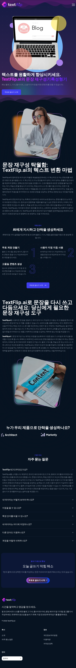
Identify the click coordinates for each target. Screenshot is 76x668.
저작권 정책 (48, 644)
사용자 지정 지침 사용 (51, 247)
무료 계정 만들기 (11, 247)
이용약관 (47, 639)
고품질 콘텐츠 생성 (12, 264)
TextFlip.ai (11, 621)
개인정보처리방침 (50, 635)
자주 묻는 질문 (7, 639)
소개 (3, 635)
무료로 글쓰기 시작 (11, 92)
